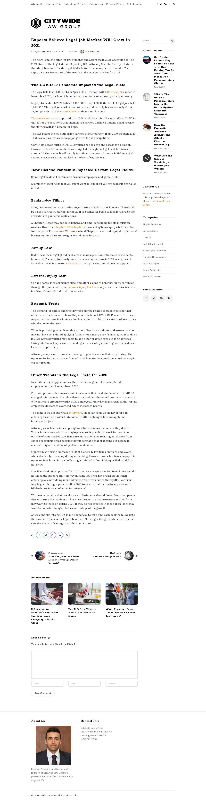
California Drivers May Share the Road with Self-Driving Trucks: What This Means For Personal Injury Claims (164, 70)
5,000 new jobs (114, 91)
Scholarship (134, 4)
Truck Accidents (151, 270)
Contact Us (53, 4)
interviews (75, 412)
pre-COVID (69, 111)
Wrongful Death (152, 276)
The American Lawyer (45, 118)
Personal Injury (151, 263)
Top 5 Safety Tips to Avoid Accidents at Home (82, 613)
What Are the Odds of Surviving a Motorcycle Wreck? (163, 162)
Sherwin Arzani (92, 51)
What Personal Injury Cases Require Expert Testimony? (120, 613)
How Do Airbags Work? (107, 556)
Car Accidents (150, 230)
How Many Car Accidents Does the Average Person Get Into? (63, 559)
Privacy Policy (115, 4)
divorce (72, 263)
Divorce (147, 237)
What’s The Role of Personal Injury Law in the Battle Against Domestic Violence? (164, 104)
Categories (96, 4)
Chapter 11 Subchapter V (70, 227)
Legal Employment (42, 51)
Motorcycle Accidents (154, 250)
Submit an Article (75, 4)
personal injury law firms (83, 287)
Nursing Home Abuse (154, 257)
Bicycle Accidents (152, 224)
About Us (37, 4)
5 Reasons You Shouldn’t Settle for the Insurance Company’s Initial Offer (44, 616)
